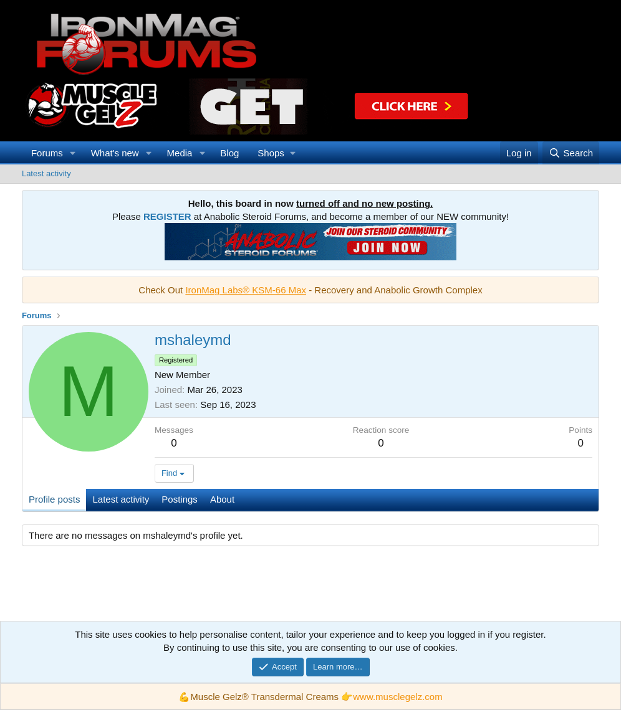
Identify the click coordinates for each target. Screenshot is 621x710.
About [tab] (222, 499)
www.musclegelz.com (397, 696)
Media (180, 153)
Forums (47, 153)
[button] (73, 152)
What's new (115, 153)
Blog (229, 153)
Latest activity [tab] (120, 499)
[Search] (570, 152)
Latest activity (46, 173)
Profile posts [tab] (54, 499)
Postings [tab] (179, 499)
